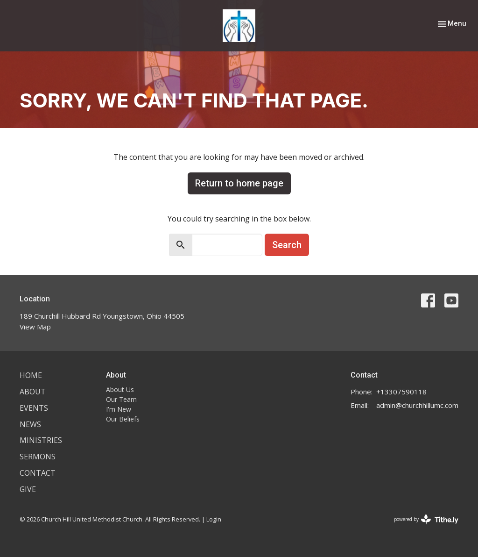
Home (31, 375)
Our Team (121, 399)
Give (28, 489)
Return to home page (239, 183)
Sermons (38, 456)
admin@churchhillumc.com (417, 405)
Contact (38, 473)
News (30, 424)
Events (34, 408)
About (33, 391)
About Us (120, 389)
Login (213, 519)
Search (287, 244)
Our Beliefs (123, 418)
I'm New (118, 409)
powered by (426, 519)
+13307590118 (401, 391)
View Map (35, 326)
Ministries (41, 440)
